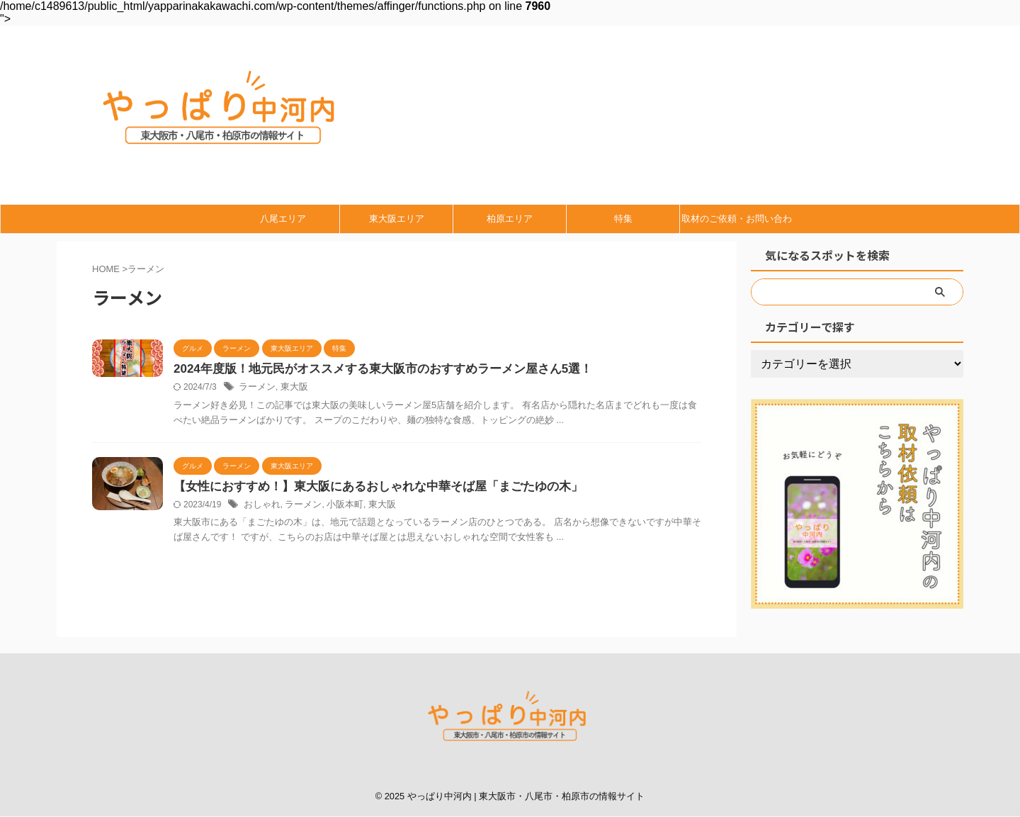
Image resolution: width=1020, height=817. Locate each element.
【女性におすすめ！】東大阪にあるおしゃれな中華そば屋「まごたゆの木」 (366, 488)
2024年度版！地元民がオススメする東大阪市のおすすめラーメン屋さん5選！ (371, 370)
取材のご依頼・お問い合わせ (736, 223)
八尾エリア (283, 218)
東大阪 (290, 388)
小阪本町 (338, 507)
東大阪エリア (396, 218)
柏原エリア (510, 218)
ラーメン (256, 388)
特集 (623, 218)
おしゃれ (261, 507)
